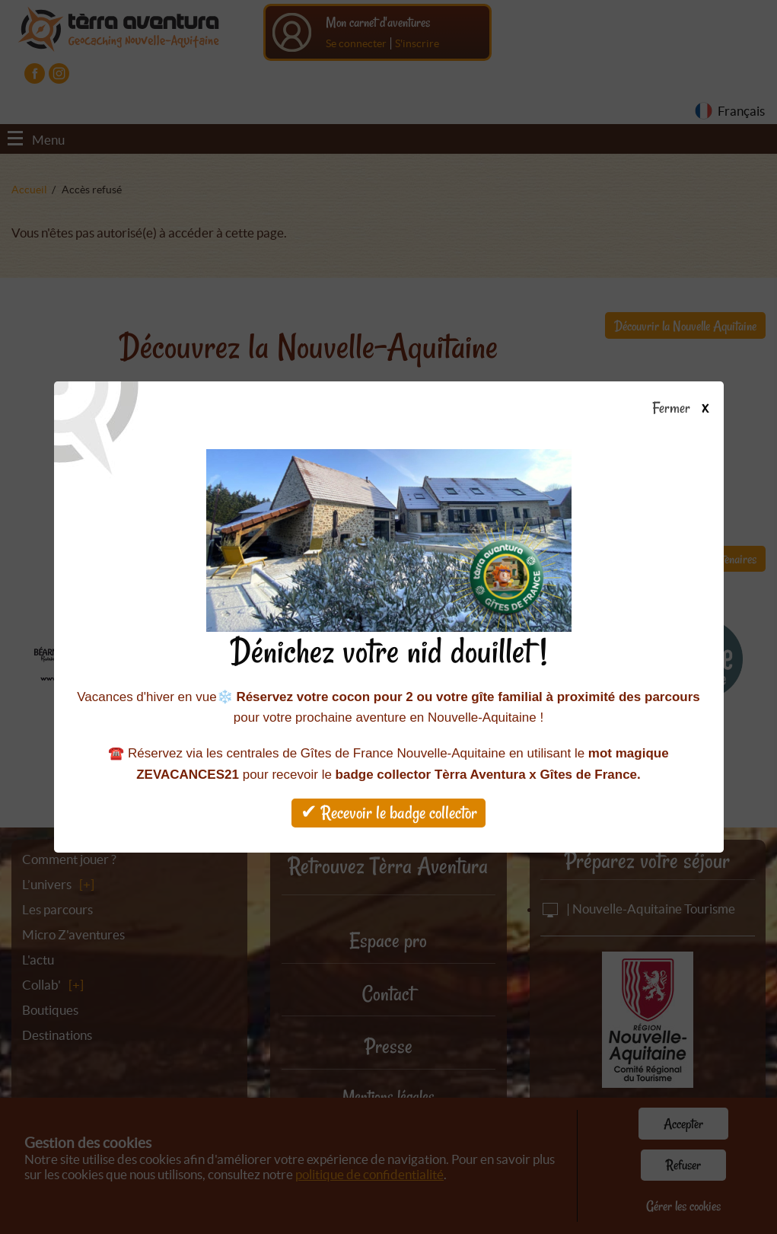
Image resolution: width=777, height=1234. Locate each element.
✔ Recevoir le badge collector (389, 812)
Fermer (688, 408)
